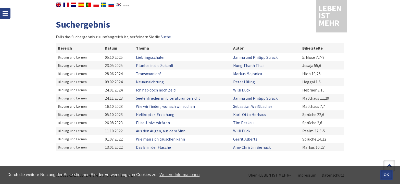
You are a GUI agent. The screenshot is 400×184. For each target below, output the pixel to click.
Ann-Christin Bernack (252, 147)
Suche (166, 36)
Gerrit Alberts (245, 139)
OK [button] (386, 175)
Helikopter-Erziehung (155, 114)
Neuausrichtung (150, 81)
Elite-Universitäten (153, 122)
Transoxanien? (148, 73)
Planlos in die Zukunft (154, 65)
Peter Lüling (244, 81)
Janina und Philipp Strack (255, 57)
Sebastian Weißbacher (252, 106)
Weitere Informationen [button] (179, 174)
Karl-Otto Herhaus (249, 114)
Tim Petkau (243, 122)
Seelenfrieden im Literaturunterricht (168, 98)
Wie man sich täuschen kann (160, 139)
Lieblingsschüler (150, 57)
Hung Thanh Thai (248, 65)
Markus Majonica (247, 73)
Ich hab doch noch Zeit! (156, 90)
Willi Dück (241, 90)
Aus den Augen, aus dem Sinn (160, 130)
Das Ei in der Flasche (153, 147)
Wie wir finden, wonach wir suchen (165, 106)
